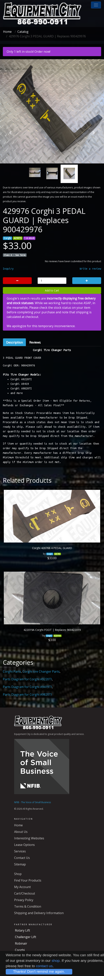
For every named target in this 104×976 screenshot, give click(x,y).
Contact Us (22, 858)
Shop (18, 874)
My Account (22, 887)
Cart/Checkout (24, 893)
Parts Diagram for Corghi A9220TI (27, 679)
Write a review (90, 268)
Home (7, 32)
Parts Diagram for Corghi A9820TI (27, 694)
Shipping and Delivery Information (39, 913)
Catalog (22, 32)
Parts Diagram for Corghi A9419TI (27, 687)
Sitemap (20, 864)
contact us (44, 966)
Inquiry (8, 268)
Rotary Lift (22, 930)
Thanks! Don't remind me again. (39, 971)
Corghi (20, 950)
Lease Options (24, 845)
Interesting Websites (29, 838)
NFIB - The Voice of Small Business (32, 802)
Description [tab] (14, 342)
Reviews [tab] (35, 342)
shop (56, 961)
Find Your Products (27, 880)
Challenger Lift (25, 937)
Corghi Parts (12, 671)
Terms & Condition (27, 906)
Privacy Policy (23, 900)
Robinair (21, 943)
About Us (21, 832)
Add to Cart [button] (52, 290)
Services (20, 851)
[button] (96, 5)
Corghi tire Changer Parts (41, 671)
